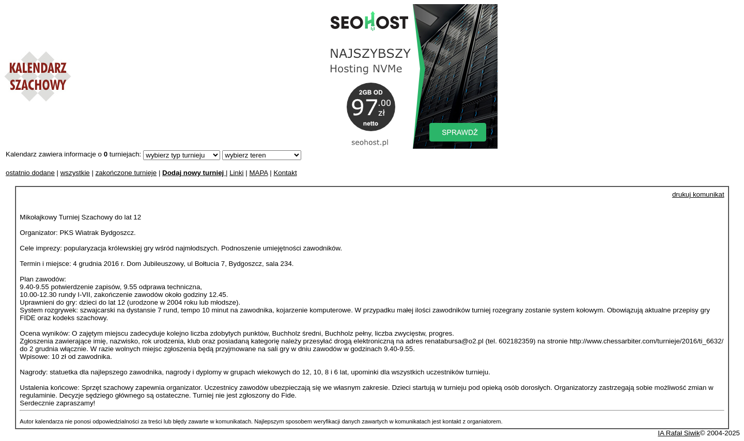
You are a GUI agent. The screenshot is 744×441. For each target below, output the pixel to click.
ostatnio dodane (30, 173)
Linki (236, 173)
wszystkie (75, 173)
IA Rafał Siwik (679, 433)
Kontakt (285, 173)
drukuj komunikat (698, 194)
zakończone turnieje (126, 173)
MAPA (258, 173)
